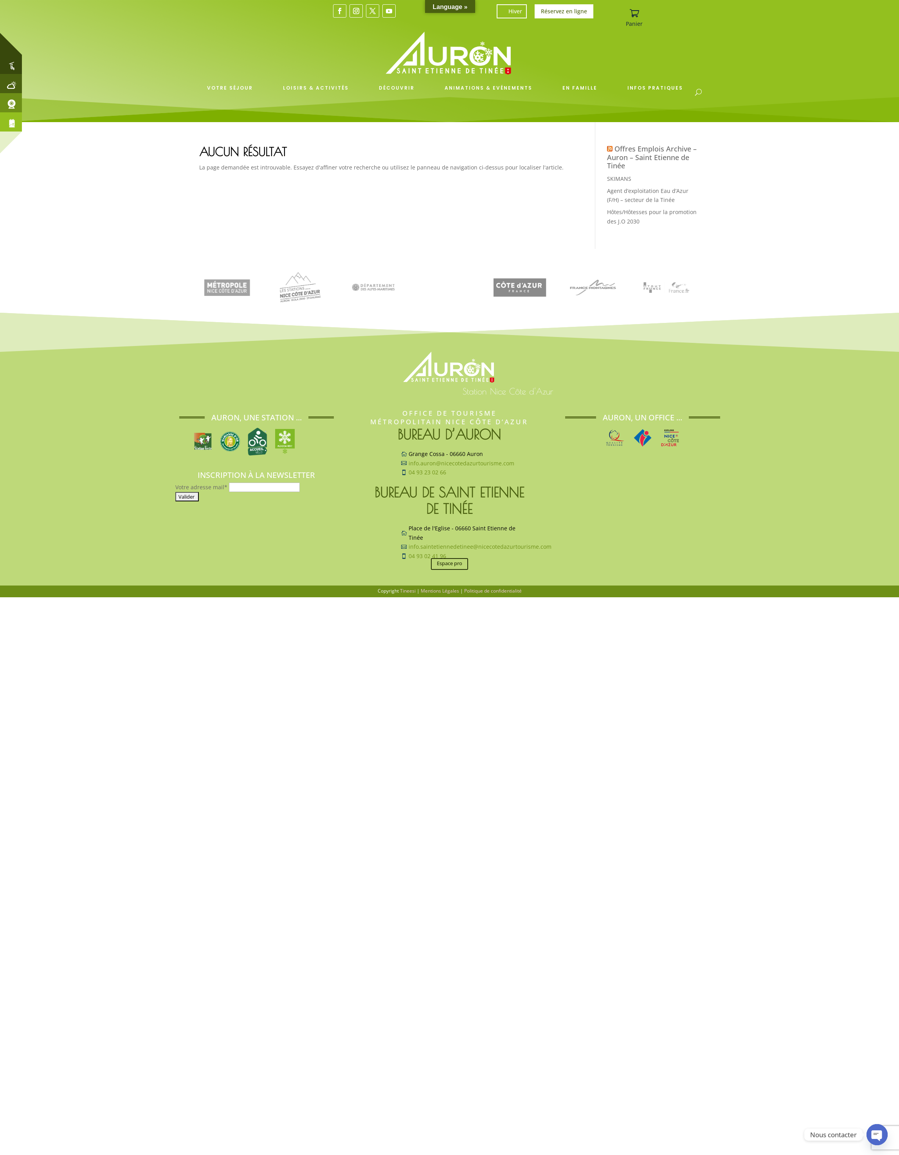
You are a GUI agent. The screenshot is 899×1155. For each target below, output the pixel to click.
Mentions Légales (440, 590)
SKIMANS (619, 178)
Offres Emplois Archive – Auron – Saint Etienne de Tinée (652, 157)
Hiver (515, 11)
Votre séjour (230, 88)
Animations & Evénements (488, 88)
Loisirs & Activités (316, 88)
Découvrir (396, 88)
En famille (579, 88)
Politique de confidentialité (493, 590)
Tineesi (408, 590)
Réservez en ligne (564, 11)
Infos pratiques (655, 88)
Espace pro (449, 563)
